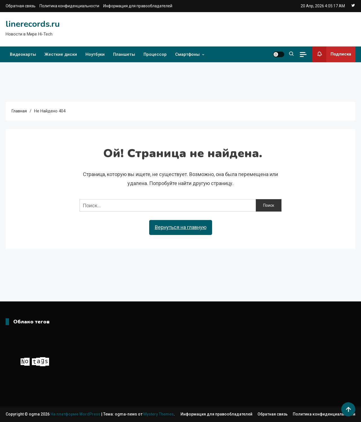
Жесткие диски (61, 54)
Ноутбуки (95, 54)
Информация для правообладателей (137, 6)
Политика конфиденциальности (69, 6)
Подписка (331, 54)
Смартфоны (187, 54)
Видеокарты (23, 54)
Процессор (155, 54)
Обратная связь (21, 6)
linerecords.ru (33, 24)
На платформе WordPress (75, 414)
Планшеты (124, 54)
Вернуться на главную (180, 227)
